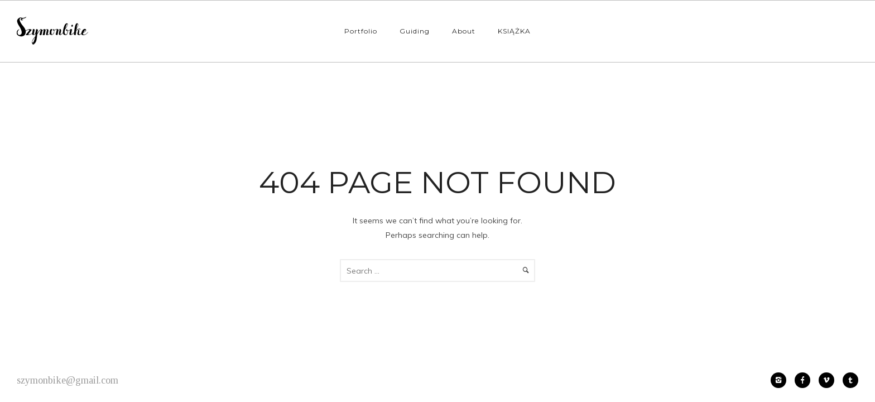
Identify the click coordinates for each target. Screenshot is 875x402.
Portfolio (360, 31)
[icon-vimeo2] (829, 380)
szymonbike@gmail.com (67, 380)
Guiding (415, 31)
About (463, 31)
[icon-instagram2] (781, 380)
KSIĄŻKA (514, 31)
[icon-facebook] (805, 380)
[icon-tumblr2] (850, 380)
